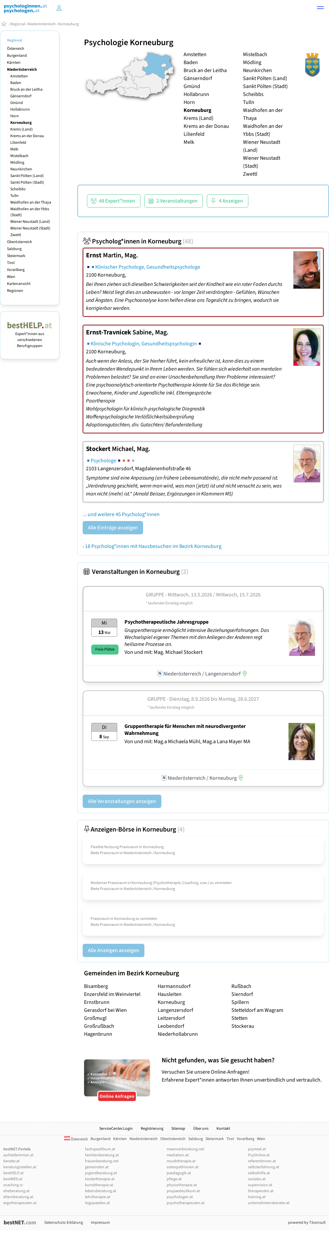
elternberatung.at (18, 1197)
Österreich (15, 48)
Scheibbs (18, 189)
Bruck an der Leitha (26, 89)
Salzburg (14, 249)
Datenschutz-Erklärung (63, 1222)
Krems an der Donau (27, 136)
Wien (11, 277)
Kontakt (223, 1128)
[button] (320, 8)
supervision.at (260, 1185)
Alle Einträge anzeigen (113, 527)
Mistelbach (19, 156)
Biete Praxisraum (105, 853)
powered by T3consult (307, 1222)
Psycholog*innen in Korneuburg (138, 241)
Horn (14, 116)
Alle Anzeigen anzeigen (113, 950)
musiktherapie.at (181, 1161)
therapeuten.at (261, 1191)
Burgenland (17, 55)
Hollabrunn (20, 109)
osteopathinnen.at (183, 1167)
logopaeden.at (97, 1203)
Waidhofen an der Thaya (30, 202)
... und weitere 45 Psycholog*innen (121, 514)
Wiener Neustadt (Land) (30, 221)
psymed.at (257, 1149)
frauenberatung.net (102, 1161)
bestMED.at (12, 1179)
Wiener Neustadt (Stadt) (30, 228)
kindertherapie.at (100, 1179)
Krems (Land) (21, 129)
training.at (257, 1197)
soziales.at (257, 1179)
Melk (14, 149)
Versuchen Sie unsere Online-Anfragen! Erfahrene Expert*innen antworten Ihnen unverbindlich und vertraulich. (244, 1070)
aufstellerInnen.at (18, 1155)
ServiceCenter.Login (116, 1128)
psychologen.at (180, 1197)
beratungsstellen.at (19, 1167)
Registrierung (152, 1128)
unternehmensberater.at (268, 1203)
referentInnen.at (262, 1161)
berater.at (11, 1161)
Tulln (14, 196)
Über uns (200, 1128)
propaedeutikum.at (183, 1191)
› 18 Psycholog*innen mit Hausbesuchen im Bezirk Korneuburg (152, 546)
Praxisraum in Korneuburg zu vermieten (124, 919)
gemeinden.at (97, 1167)
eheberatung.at (16, 1191)
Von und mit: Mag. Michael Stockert (163, 652)
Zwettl (15, 235)
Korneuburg (68, 24)
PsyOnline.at (259, 1155)
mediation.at (178, 1155)
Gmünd (16, 103)
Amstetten (19, 76)
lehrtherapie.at (97, 1197)
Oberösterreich (19, 242)
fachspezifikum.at (100, 1149)
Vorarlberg (16, 270)
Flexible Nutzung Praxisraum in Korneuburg (127, 847)
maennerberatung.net (185, 1149)
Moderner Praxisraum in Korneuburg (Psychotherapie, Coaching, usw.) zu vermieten (161, 883)
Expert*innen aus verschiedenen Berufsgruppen (29, 337)
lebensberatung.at (100, 1191)
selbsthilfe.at (259, 1173)
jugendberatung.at (101, 1173)
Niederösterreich (42, 24)
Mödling (17, 162)
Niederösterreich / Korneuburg (149, 853)
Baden (15, 83)
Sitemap (178, 1128)
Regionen (15, 291)
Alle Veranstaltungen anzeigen (122, 801)
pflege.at (174, 1179)
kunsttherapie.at (99, 1185)
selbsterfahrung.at (263, 1167)
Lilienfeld (18, 142)
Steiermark (16, 256)
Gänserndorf (21, 96)
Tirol (11, 263)
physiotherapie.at (182, 1185)
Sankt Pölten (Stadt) (27, 182)
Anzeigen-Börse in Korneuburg (134, 829)
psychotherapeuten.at (186, 1203)
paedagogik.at (179, 1173)
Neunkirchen (21, 169)
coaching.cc (13, 1185)
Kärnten (14, 62)
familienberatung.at (102, 1155)
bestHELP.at (13, 1173)
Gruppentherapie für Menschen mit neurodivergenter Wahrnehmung (185, 730)
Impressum (100, 1222)
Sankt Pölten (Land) (27, 176)
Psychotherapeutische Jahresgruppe (166, 622)
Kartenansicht (19, 284)
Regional (17, 24)
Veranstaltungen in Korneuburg (135, 571)
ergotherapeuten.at (20, 1203)
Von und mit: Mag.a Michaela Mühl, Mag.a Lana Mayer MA (187, 741)
